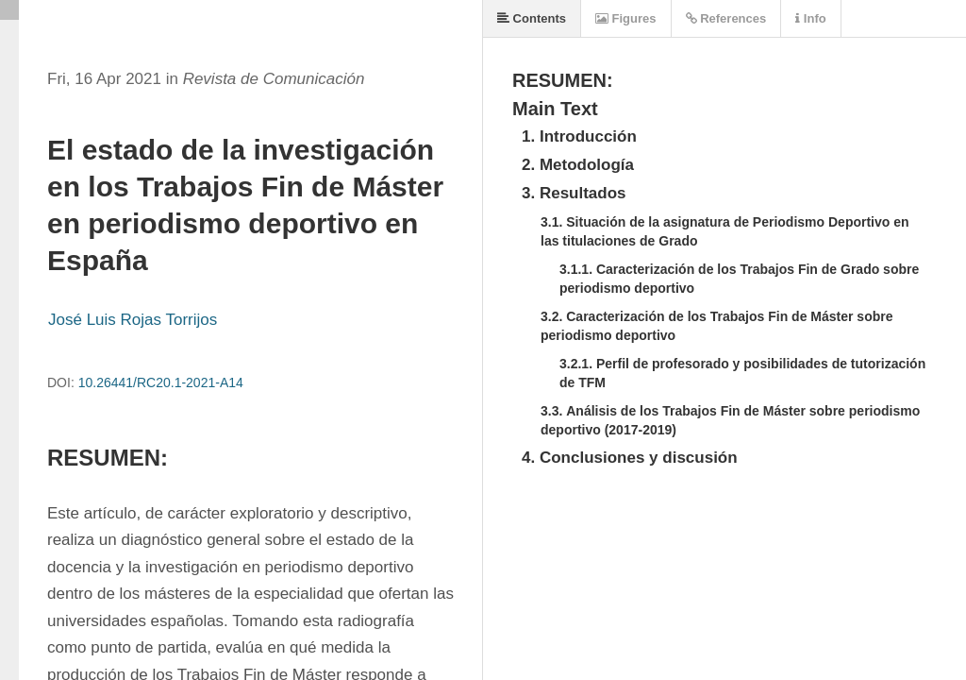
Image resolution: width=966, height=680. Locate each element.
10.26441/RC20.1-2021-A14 (160, 382)
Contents (531, 18)
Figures (626, 18)
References (726, 18)
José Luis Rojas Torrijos (132, 320)
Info (810, 18)
